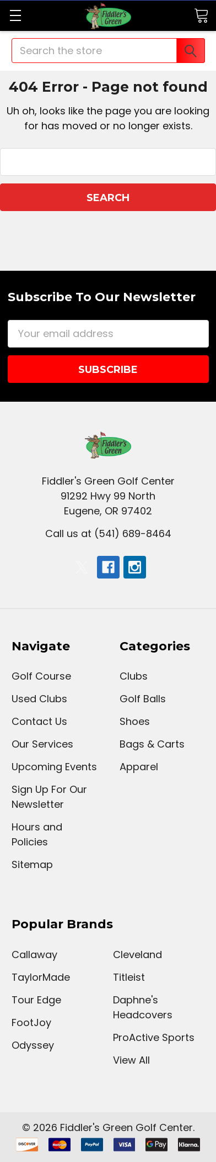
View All (131, 1060)
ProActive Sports (154, 1037)
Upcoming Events (54, 767)
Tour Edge (36, 1000)
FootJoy (31, 1022)
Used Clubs (39, 699)
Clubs (134, 676)
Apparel (139, 767)
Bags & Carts (152, 744)
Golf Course (41, 676)
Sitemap (32, 864)
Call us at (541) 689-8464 (108, 533)
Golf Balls (143, 699)
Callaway (34, 954)
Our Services (42, 744)
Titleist (129, 977)
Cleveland (137, 954)
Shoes (135, 721)
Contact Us (39, 721)
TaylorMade (41, 977)
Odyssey (33, 1045)
